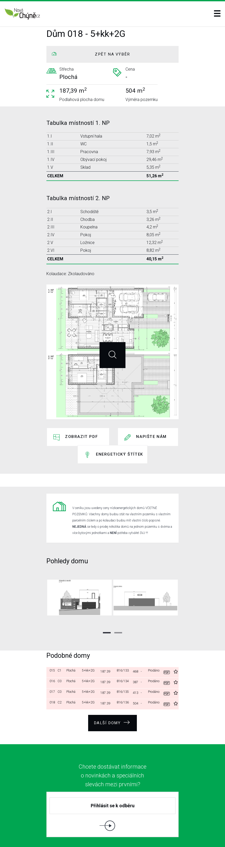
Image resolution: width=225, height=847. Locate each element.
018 (52, 681)
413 (136, 670)
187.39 (106, 649)
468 (136, 649)
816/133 (123, 649)
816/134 (123, 660)
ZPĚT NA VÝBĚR (112, 54)
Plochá (72, 649)
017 (52, 670)
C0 (61, 660)
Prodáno (154, 649)
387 (136, 660)
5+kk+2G (89, 649)
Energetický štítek (119, 440)
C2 (61, 681)
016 (52, 660)
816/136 (123, 681)
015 (52, 649)
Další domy (112, 699)
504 (136, 681)
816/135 (123, 670)
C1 (61, 649)
